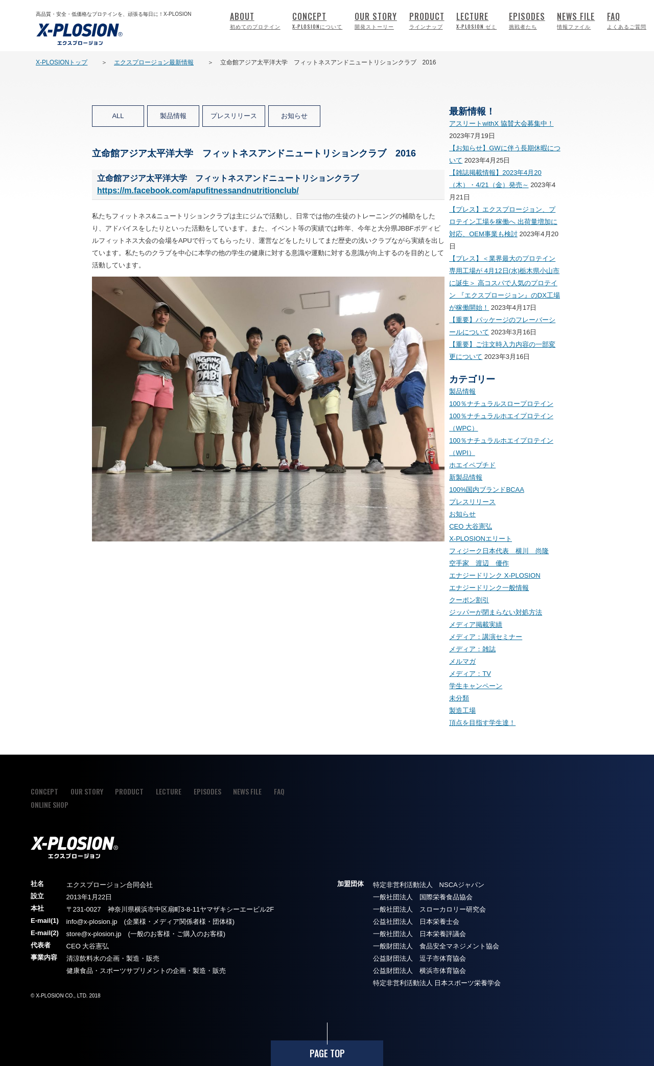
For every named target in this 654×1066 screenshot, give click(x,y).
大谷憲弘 (95, 946)
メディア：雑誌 (472, 649)
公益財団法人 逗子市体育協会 (419, 958)
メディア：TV (470, 673)
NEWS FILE (576, 20)
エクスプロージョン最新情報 (154, 62)
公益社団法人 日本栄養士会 (416, 921)
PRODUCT (427, 20)
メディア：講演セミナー (485, 637)
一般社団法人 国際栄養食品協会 (423, 897)
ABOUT (255, 20)
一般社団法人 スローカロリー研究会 (429, 909)
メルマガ (462, 661)
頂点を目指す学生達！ (482, 723)
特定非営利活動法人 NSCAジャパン (428, 885)
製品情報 (173, 116)
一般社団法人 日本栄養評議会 (419, 934)
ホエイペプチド (472, 465)
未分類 (459, 698)
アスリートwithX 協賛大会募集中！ (501, 123)
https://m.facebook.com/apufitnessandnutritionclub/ (198, 190)
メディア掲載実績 (475, 624)
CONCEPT (317, 20)
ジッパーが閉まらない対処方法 (495, 612)
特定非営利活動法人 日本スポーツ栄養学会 (437, 983)
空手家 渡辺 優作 (479, 563)
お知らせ (294, 116)
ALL (118, 116)
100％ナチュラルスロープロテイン (501, 403)
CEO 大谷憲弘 (470, 526)
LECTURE (476, 20)
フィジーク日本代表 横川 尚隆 (499, 551)
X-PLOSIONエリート (480, 538)
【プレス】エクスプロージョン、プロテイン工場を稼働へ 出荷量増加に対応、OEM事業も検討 (503, 222)
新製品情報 (465, 477)
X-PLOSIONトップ (61, 62)
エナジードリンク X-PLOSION (494, 575)
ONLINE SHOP (49, 804)
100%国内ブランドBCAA (486, 489)
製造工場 (462, 710)
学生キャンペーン (475, 686)
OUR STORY (376, 20)
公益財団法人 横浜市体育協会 (419, 970)
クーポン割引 (469, 600)
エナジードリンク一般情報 (489, 588)
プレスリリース (234, 116)
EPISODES (527, 20)
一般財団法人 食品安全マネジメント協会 (436, 946)
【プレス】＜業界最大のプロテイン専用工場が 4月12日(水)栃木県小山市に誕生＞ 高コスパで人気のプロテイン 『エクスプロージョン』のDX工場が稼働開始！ (504, 283)
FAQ (626, 20)
